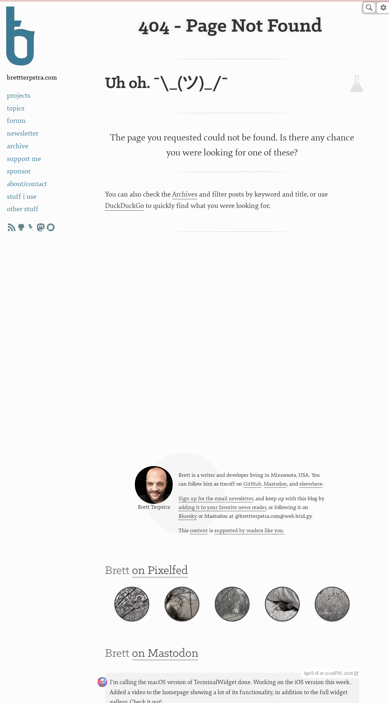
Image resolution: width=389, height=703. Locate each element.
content (199, 530)
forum (16, 120)
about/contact (27, 184)
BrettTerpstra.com (32, 77)
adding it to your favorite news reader (222, 507)
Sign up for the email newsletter (216, 498)
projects (18, 95)
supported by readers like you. (249, 530)
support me (24, 158)
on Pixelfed (160, 571)
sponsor (19, 171)
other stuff (22, 209)
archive (17, 146)
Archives (184, 194)
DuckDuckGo (124, 205)
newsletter (22, 133)
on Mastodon (165, 654)
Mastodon (275, 484)
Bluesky (188, 516)
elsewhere (311, 484)
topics (15, 108)
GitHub (252, 484)
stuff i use (21, 196)
